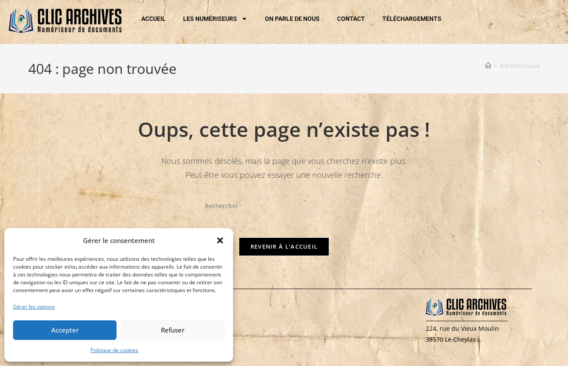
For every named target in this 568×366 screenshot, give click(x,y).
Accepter (65, 330)
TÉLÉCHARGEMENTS (411, 18)
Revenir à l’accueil (284, 250)
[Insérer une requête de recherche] (284, 206)
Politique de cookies (114, 350)
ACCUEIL (153, 18)
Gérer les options (34, 306)
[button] (220, 240)
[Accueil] (488, 66)
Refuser (172, 330)
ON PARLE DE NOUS (292, 18)
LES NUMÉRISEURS (215, 18)
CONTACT (351, 18)
